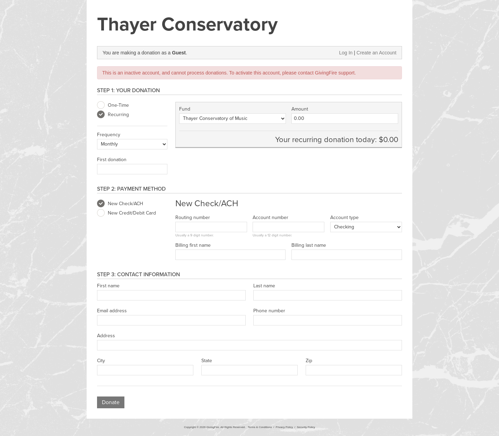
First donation (111, 159)
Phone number (269, 310)
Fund (184, 109)
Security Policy (306, 427)
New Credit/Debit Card (126, 213)
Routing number (192, 217)
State (206, 360)
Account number (270, 217)
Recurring (113, 114)
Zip (309, 360)
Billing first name (193, 245)
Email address (112, 310)
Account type (344, 217)
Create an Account (376, 52)
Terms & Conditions (260, 427)
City (101, 360)
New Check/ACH (120, 203)
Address (106, 335)
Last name (264, 286)
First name (108, 286)
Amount (299, 109)
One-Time (113, 105)
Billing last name (308, 245)
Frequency (108, 134)
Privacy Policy (284, 427)
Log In (345, 52)
